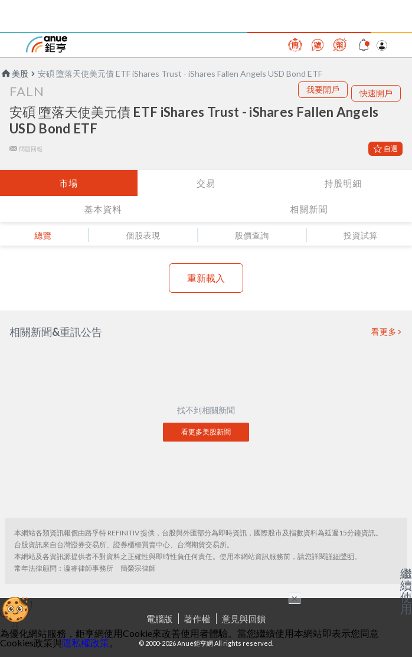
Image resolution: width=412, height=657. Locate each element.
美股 (14, 73)
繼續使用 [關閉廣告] (406, 591)
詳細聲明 (340, 556)
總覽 (42, 235)
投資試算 (361, 235)
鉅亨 (46, 44)
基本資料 (103, 209)
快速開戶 (376, 93)
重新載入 (206, 277)
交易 (206, 183)
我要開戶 (322, 89)
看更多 (384, 332)
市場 (68, 183)
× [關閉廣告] (294, 598)
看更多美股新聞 (206, 431)
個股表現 (143, 235)
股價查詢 (252, 235)
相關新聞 (309, 209)
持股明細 (343, 183)
